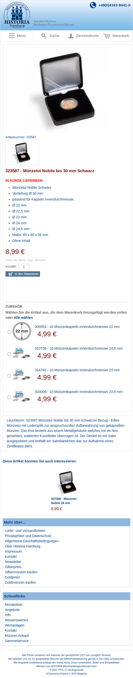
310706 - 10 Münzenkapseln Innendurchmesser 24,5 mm (79, 348)
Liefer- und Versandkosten (25, 531)
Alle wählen (23, 318)
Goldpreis (12, 577)
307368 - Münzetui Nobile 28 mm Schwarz (64, 503)
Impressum (13, 551)
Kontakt (11, 557)
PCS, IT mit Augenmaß (71, 670)
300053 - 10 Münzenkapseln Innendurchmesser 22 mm (77, 327)
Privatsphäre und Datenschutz (28, 536)
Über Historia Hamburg (22, 546)
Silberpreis (13, 567)
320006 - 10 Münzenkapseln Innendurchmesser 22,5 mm (79, 392)
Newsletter (13, 562)
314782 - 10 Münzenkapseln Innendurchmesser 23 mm (77, 370)
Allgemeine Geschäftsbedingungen (32, 541)
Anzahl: (11, 266)
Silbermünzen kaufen (21, 572)
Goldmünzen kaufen (20, 582)
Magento (82, 673)
